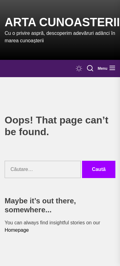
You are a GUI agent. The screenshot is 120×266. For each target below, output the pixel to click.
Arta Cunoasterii (62, 22)
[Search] (90, 68)
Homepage (17, 230)
